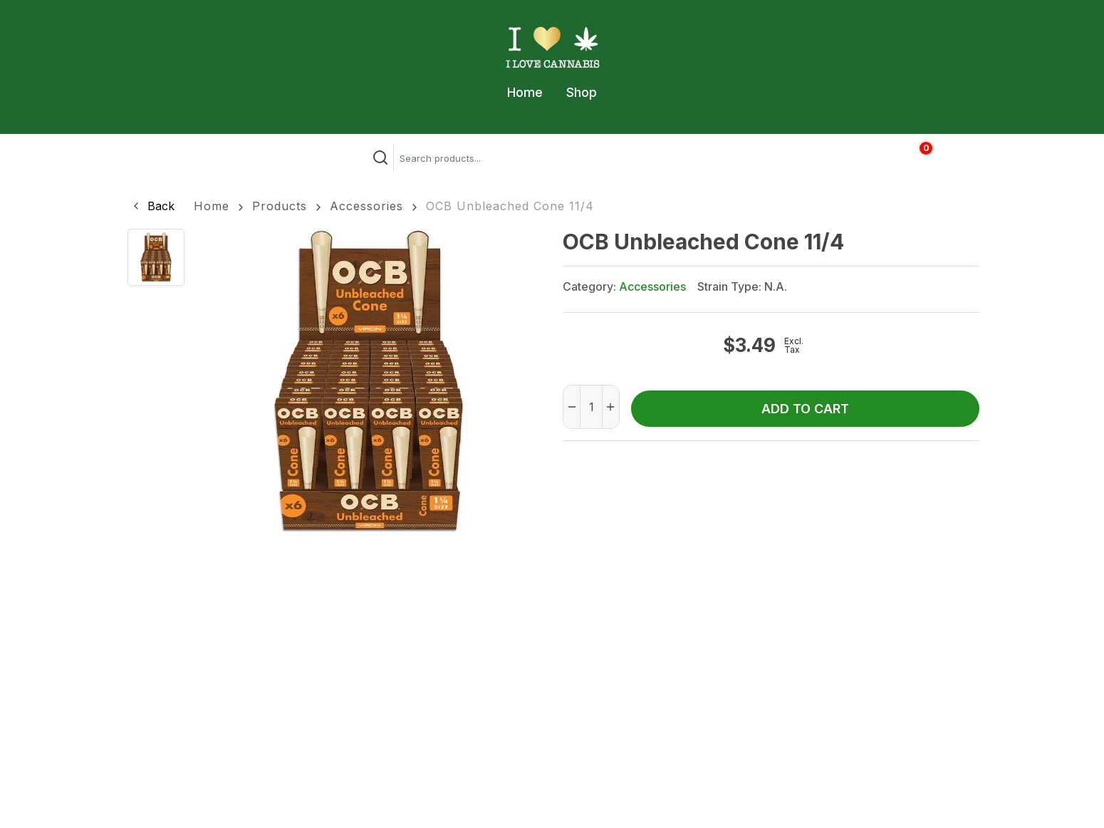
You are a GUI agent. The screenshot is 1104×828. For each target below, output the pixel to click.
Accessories (366, 206)
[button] (152, 206)
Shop (581, 92)
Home (525, 92)
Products (279, 206)
